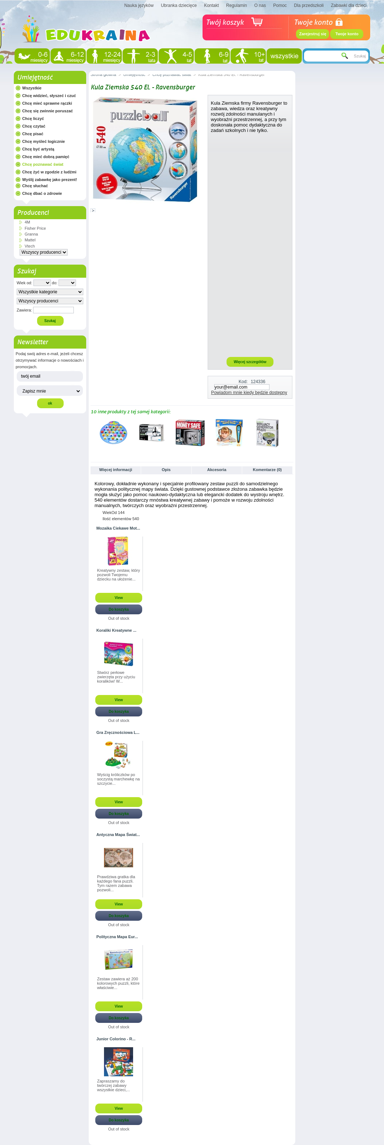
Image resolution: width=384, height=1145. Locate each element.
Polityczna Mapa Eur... (117, 937)
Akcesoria (217, 469)
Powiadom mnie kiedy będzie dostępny (249, 392)
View (119, 598)
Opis (166, 469)
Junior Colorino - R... (116, 1039)
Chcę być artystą (38, 149)
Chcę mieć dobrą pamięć (45, 156)
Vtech (30, 246)
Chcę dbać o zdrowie (42, 193)
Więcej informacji (115, 469)
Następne (290, 432)
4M (27, 222)
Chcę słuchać (35, 186)
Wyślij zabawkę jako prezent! (49, 179)
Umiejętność (34, 77)
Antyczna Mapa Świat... (118, 834)
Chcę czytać (33, 126)
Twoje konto (346, 34)
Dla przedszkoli (309, 5)
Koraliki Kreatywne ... (116, 630)
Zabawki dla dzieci (349, 5)
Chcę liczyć (33, 118)
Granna (31, 234)
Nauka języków (139, 5)
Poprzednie (92, 432)
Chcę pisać (32, 134)
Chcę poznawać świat (42, 164)
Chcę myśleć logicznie (43, 141)
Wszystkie (31, 88)
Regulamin (236, 5)
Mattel (30, 240)
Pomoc (280, 5)
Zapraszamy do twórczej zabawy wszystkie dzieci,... (113, 1085)
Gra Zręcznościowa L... (117, 732)
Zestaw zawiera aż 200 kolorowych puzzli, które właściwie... (118, 983)
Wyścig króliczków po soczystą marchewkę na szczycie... (118, 779)
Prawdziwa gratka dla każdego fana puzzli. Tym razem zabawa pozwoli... (116, 883)
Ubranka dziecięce (179, 5)
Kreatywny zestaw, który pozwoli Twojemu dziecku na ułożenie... (118, 574)
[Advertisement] (250, 245)
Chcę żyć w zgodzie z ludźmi (49, 172)
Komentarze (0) (267, 469)
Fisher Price (35, 228)
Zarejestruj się (313, 34)
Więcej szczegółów (250, 362)
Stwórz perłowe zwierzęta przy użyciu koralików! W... (116, 676)
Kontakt (211, 5)
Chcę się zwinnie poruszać (47, 111)
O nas (260, 5)
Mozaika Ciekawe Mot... (118, 528)
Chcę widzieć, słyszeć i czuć (49, 95)
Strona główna (103, 74)
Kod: (243, 381)
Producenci (33, 213)
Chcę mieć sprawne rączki (47, 103)
